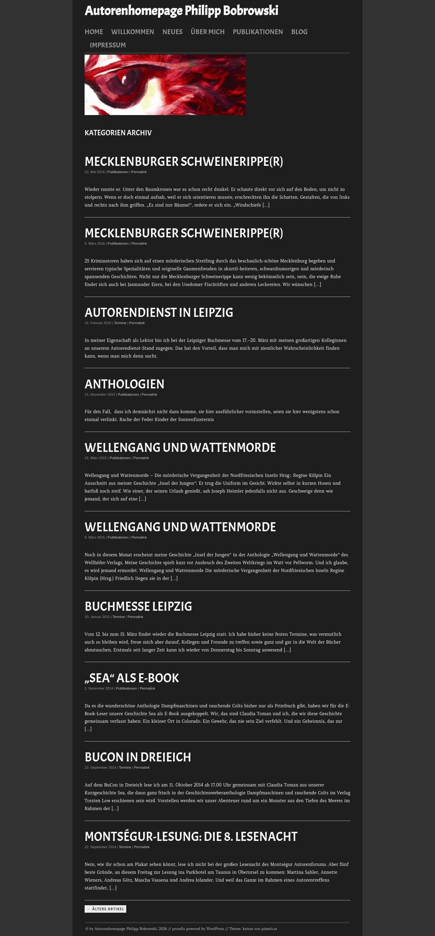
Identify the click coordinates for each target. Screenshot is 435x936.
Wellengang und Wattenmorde (180, 448)
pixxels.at (269, 929)
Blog (299, 31)
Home (94, 31)
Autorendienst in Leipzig (159, 313)
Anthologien (125, 384)
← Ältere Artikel (105, 908)
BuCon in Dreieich (138, 757)
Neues (172, 31)
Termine (120, 323)
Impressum (108, 45)
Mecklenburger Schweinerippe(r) (184, 162)
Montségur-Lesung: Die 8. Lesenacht (191, 837)
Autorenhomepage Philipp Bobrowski (181, 11)
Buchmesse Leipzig (138, 607)
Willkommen (132, 31)
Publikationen (258, 31)
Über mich (208, 31)
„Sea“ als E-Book (132, 678)
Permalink (139, 172)
